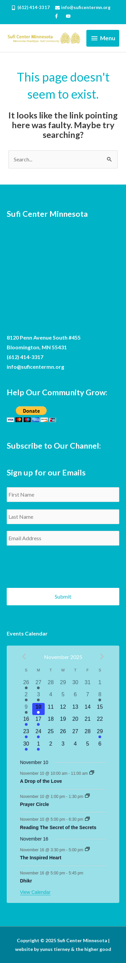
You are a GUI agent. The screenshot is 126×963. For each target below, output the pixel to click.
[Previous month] (24, 656)
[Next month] (102, 656)
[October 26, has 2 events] (26, 684)
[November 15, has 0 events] (100, 709)
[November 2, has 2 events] (26, 697)
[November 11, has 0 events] (51, 709)
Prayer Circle (34, 804)
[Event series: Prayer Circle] (87, 796)
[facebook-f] (59, 16)
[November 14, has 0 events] (87, 709)
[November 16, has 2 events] (26, 721)
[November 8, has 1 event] (100, 697)
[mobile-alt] (32, 7)
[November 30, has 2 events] (26, 746)
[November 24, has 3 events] (38, 733)
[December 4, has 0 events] (75, 746)
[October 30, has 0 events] (75, 684)
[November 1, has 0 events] (100, 684)
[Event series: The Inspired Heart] (87, 849)
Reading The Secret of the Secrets (58, 827)
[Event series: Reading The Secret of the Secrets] (87, 819)
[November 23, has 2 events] (26, 733)
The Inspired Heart (40, 857)
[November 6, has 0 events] (75, 697)
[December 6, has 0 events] (100, 746)
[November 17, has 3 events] (38, 721)
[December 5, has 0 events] (87, 746)
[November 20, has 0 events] (75, 721)
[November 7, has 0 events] (87, 697)
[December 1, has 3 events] (38, 746)
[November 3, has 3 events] (38, 697)
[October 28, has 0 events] (51, 684)
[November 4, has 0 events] (51, 697)
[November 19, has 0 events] (63, 721)
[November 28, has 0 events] (87, 733)
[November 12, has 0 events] (63, 709)
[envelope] (85, 7)
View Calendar (35, 892)
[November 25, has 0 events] (51, 733)
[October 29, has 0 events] (63, 684)
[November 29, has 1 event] (100, 733)
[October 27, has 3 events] (38, 684)
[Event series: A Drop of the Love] (91, 773)
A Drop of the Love (41, 781)
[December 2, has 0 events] (51, 746)
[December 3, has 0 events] (63, 746)
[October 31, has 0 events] (87, 684)
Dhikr (26, 880)
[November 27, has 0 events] (75, 733)
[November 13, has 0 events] (75, 709)
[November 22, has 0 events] (100, 721)
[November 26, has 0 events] (63, 733)
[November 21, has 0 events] (87, 721)
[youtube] (69, 16)
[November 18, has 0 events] (51, 721)
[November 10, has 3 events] (38, 709)
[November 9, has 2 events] (26, 709)
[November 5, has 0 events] (63, 697)
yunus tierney (55, 949)
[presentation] (58, 564)
